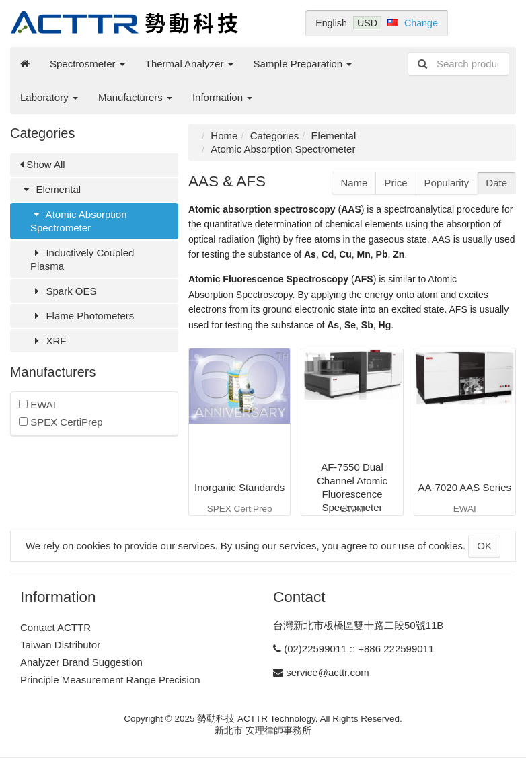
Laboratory (49, 97)
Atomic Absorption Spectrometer (78, 221)
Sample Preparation (303, 63)
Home (224, 135)
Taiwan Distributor (60, 644)
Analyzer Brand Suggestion (81, 662)
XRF (48, 340)
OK (484, 546)
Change (421, 22)
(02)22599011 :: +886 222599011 (359, 648)
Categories (274, 135)
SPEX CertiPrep (61, 422)
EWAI (37, 404)
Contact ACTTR (55, 627)
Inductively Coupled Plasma (82, 259)
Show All (42, 164)
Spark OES (63, 291)
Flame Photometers (82, 315)
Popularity (446, 182)
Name (353, 182)
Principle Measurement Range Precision (110, 679)
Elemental (50, 189)
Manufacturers (135, 97)
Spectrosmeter (87, 63)
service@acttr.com (327, 672)
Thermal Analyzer (189, 63)
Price (395, 182)
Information (222, 97)
